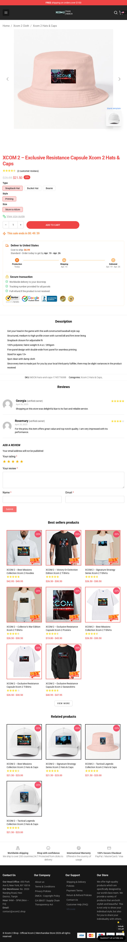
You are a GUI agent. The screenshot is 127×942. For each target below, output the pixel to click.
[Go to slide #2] (72, 136)
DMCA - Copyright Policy (47, 896)
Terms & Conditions (45, 886)
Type (5, 183)
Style (5, 193)
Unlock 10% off (121, 927)
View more (63, 703)
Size (5, 204)
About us (39, 882)
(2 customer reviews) (28, 171)
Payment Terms (74, 890)
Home (6, 25)
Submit (9, 509)
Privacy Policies (43, 891)
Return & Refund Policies (79, 895)
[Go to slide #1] (55, 136)
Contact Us (72, 900)
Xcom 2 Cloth (21, 25)
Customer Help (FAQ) (77, 904)
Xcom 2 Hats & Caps (45, 25)
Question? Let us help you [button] (111, 938)
